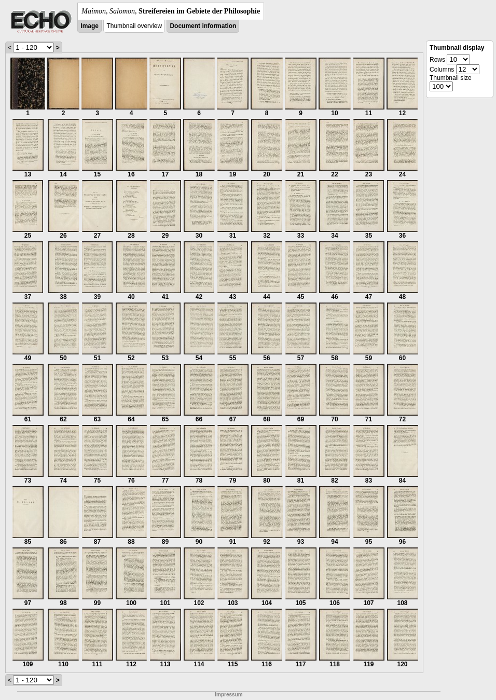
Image (89, 26)
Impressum (228, 694)
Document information (203, 26)
